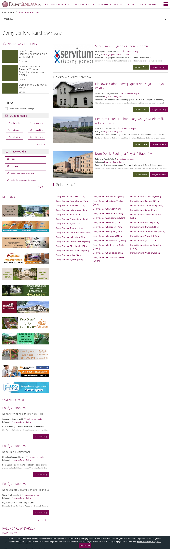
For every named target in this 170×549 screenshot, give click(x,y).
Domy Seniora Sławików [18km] (145, 196)
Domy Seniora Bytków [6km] (69, 259)
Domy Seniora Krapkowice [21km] (146, 205)
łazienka (16, 123)
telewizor (16, 137)
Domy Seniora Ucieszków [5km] (71, 237)
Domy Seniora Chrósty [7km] (107, 208)
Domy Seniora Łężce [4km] (68, 223)
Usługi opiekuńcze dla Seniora (117, 54)
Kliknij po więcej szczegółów (149, 541)
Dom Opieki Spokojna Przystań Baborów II (124, 153)
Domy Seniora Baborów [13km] (108, 235)
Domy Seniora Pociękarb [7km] (108, 213)
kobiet (13, 159)
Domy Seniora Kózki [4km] (68, 214)
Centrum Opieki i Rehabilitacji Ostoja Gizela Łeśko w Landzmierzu (130, 121)
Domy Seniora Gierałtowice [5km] (72, 246)
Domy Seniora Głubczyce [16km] (108, 252)
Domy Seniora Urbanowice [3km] (72, 209)
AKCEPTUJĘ (85, 545)
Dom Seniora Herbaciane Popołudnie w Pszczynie (33, 53)
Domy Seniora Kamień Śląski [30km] (147, 231)
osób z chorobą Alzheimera (22, 173)
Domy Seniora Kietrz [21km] (143, 209)
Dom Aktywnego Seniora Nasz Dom (23, 413)
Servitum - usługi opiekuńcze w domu (121, 46)
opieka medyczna (17, 130)
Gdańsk (22, 79)
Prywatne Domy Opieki (21, 422)
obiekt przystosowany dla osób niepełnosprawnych (39, 137)
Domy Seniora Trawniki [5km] (70, 228)
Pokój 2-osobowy (14, 408)
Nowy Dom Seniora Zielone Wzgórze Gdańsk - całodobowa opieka (32, 71)
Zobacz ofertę (41, 436)
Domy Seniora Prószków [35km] (145, 252)
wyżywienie (38, 123)
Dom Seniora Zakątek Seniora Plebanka (25, 489)
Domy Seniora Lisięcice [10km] (108, 231)
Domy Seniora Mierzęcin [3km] (70, 205)
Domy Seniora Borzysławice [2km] (72, 200)
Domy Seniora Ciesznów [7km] (107, 226)
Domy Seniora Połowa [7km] (106, 222)
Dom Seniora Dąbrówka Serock (33, 86)
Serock (22, 92)
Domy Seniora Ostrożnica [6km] (108, 196)
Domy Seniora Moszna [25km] (144, 222)
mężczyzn (14, 166)
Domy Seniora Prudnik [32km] (144, 235)
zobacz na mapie (34, 419)
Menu (166, 4)
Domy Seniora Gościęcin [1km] (70, 196)
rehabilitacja (38, 130)
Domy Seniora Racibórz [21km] (145, 200)
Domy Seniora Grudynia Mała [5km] (73, 241)
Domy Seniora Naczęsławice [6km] (72, 250)
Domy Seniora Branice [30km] (144, 226)
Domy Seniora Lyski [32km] (143, 240)
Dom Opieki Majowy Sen (16, 452)
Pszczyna (23, 61)
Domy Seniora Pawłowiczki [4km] (72, 219)
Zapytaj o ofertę (159, 67)
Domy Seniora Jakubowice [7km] (109, 217)
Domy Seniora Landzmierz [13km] (109, 240)
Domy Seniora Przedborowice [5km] (73, 232)
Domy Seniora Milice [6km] (69, 255)
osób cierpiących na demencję (23, 180)
